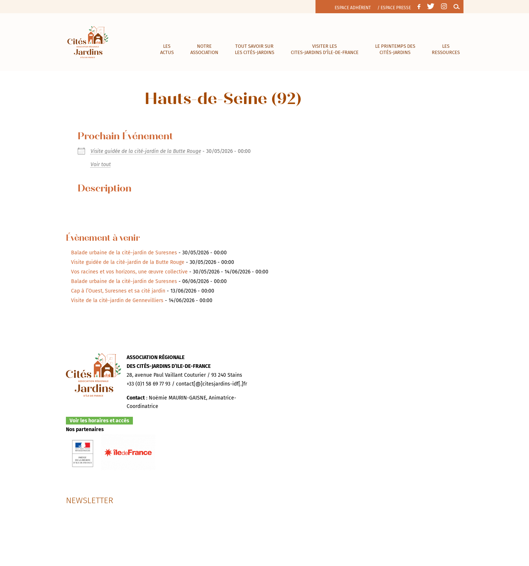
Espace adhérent (353, 8)
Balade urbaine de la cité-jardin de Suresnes (124, 253)
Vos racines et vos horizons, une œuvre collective (129, 272)
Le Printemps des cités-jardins (395, 49)
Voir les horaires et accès (99, 421)
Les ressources (446, 49)
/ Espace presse (394, 8)
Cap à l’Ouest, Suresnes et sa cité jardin (118, 291)
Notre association (204, 49)
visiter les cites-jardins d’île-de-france (325, 49)
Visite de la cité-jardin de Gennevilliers (117, 300)
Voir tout (101, 164)
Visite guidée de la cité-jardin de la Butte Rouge (146, 151)
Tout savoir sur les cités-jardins (254, 49)
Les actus (167, 49)
